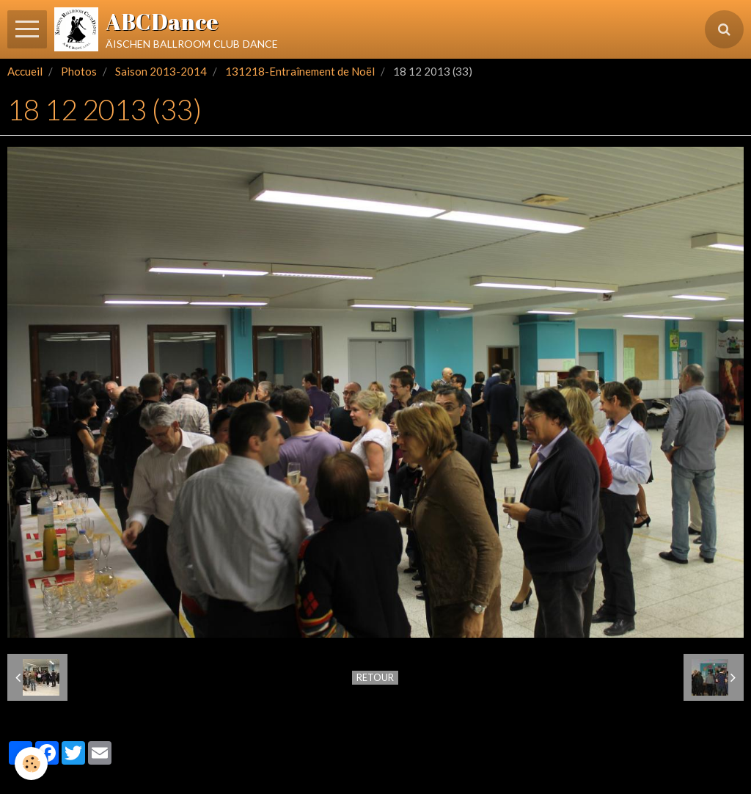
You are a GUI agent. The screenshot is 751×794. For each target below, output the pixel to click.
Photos (79, 71)
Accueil (25, 71)
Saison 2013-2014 (161, 71)
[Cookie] (31, 763)
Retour (375, 677)
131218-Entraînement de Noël (300, 71)
